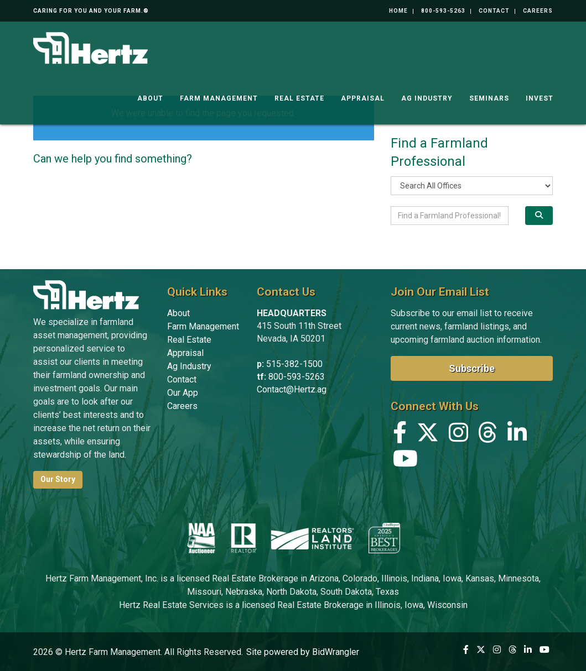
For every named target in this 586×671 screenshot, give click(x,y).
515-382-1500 (294, 364)
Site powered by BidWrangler (302, 652)
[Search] (539, 215)
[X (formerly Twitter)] (428, 435)
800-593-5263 (443, 11)
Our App (182, 392)
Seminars (489, 94)
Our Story (57, 479)
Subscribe (472, 368)
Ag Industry (427, 94)
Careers (538, 11)
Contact (494, 11)
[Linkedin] (517, 435)
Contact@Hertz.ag (291, 389)
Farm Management (219, 94)
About (150, 94)
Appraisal (363, 94)
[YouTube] (405, 461)
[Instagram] (458, 435)
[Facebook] (400, 435)
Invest (539, 94)
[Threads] (487, 435)
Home (398, 11)
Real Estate (299, 94)
